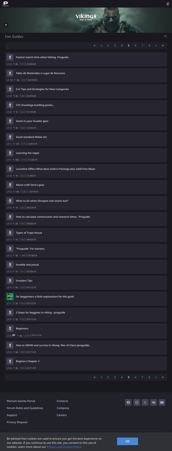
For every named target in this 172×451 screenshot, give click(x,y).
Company (63, 408)
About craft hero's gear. (30, 185)
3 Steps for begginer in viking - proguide (40, 312)
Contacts (62, 401)
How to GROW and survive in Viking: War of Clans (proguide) (53, 345)
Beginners (22, 328)
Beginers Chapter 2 (27, 361)
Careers (62, 415)
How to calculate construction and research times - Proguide (53, 217)
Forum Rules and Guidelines (25, 408)
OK (128, 441)
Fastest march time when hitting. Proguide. (42, 57)
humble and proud (27, 264)
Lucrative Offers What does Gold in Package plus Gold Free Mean (55, 169)
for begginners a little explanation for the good (45, 296)
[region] (86, 441)
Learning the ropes (27, 153)
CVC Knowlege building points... (35, 105)
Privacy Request (17, 422)
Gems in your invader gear (32, 121)
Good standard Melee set (31, 137)
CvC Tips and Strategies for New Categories (42, 89)
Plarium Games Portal (21, 401)
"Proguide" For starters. (30, 248)
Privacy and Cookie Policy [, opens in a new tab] (64, 447)
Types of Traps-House (29, 232)
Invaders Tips (24, 280)
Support (12, 415)
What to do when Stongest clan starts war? (42, 201)
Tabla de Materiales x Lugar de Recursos (40, 73)
